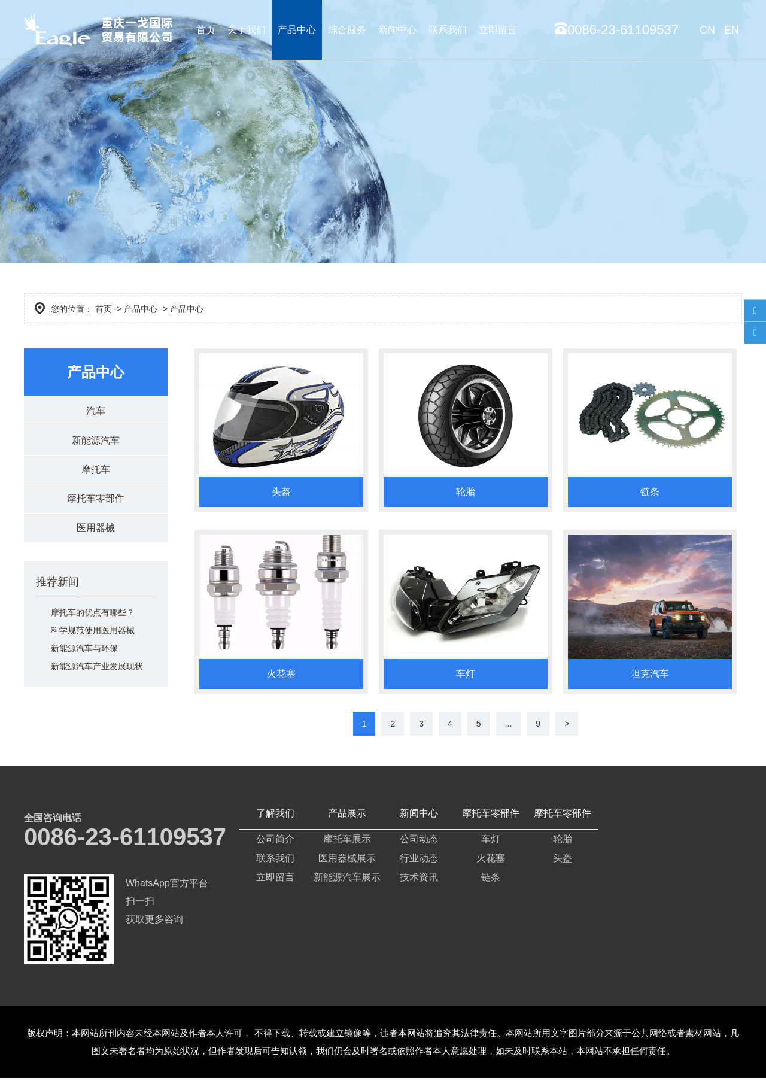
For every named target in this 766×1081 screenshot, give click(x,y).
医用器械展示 (347, 861)
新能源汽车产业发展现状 (97, 673)
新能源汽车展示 (347, 880)
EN (731, 30)
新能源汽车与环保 (84, 655)
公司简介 (275, 842)
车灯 (490, 842)
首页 (205, 30)
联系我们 (447, 30)
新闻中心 (397, 30)
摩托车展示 (347, 842)
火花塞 (490, 861)
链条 (490, 880)
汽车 (95, 411)
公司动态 (419, 842)
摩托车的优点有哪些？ (93, 619)
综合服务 (347, 30)
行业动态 (419, 861)
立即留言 (498, 30)
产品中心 (297, 30)
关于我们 (246, 30)
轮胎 (562, 842)
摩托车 (95, 472)
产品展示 (347, 816)
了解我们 (275, 816)
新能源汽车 (96, 442)
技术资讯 (419, 880)
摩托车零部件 (95, 503)
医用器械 (96, 534)
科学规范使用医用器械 (93, 637)
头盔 (562, 861)
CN (707, 30)
